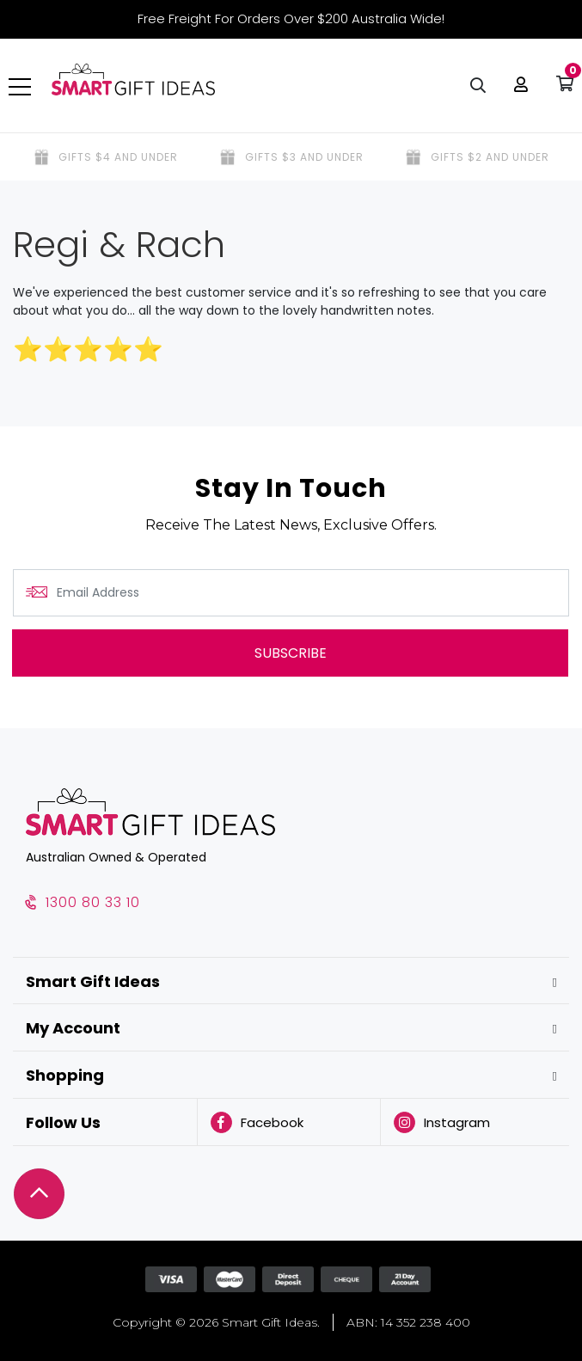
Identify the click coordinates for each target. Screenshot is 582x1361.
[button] (517, 86)
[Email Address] (291, 592)
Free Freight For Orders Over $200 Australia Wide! (291, 18)
